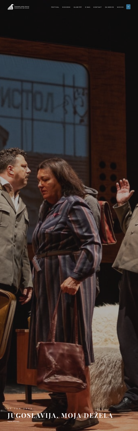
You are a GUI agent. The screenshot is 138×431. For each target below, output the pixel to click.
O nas (87, 7)
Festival (55, 7)
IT (128, 7)
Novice (120, 7)
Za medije (109, 7)
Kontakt (97, 7)
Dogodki (66, 7)
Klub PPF (78, 7)
